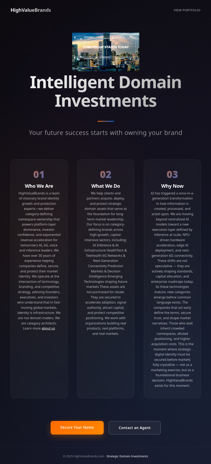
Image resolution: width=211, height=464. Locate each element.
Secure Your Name (77, 427)
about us (48, 328)
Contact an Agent (135, 427)
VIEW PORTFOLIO (187, 10)
